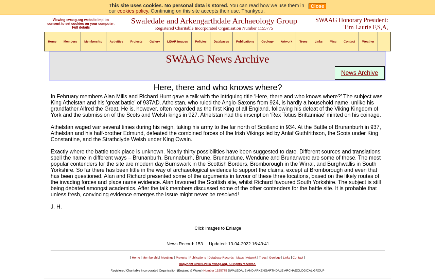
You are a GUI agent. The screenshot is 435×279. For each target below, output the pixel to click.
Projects (136, 41)
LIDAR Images (177, 41)
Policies (201, 41)
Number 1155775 (215, 270)
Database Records (221, 257)
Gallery (155, 41)
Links (319, 41)
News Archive (359, 72)
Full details (81, 27)
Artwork (286, 41)
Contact (349, 41)
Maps (240, 257)
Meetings (167, 257)
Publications (245, 41)
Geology (267, 41)
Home (52, 41)
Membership (93, 41)
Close (317, 6)
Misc (333, 41)
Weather (368, 41)
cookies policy (132, 11)
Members (70, 41)
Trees (303, 41)
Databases (221, 41)
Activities (116, 41)
